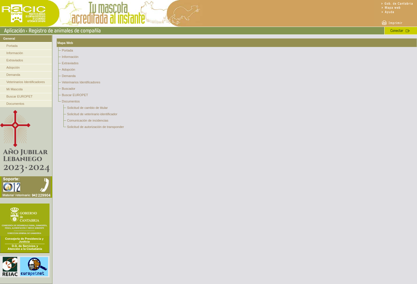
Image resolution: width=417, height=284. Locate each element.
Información (14, 53)
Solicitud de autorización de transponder (95, 127)
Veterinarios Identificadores (25, 82)
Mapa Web (65, 43)
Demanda (13, 74)
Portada (12, 45)
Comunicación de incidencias (87, 120)
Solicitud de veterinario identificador (92, 114)
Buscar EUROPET (19, 96)
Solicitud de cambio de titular (87, 107)
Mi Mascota (14, 89)
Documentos (15, 103)
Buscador (68, 88)
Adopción (13, 67)
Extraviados (14, 60)
